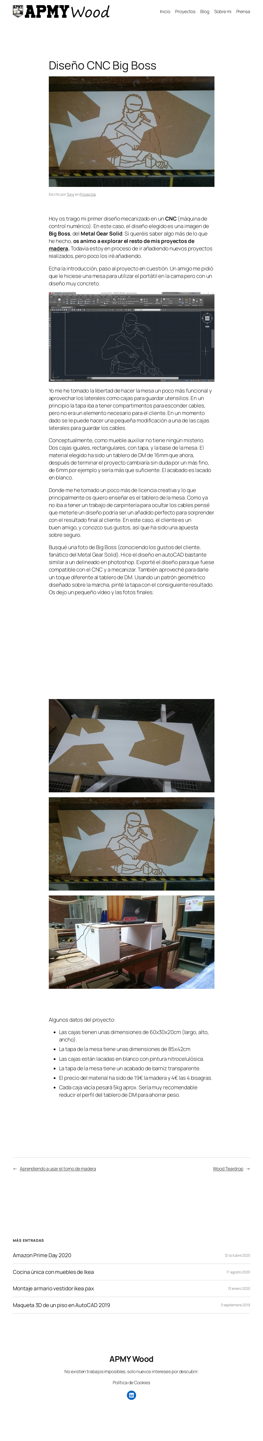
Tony (70, 194)
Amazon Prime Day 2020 (42, 1255)
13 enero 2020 (239, 1288)
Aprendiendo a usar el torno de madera (58, 1168)
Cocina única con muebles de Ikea (53, 1272)
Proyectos (88, 194)
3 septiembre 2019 (235, 1304)
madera (58, 248)
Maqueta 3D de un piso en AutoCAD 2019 (61, 1305)
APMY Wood (131, 1358)
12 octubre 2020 (237, 1255)
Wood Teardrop (228, 1168)
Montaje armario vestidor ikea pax (53, 1288)
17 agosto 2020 (238, 1272)
